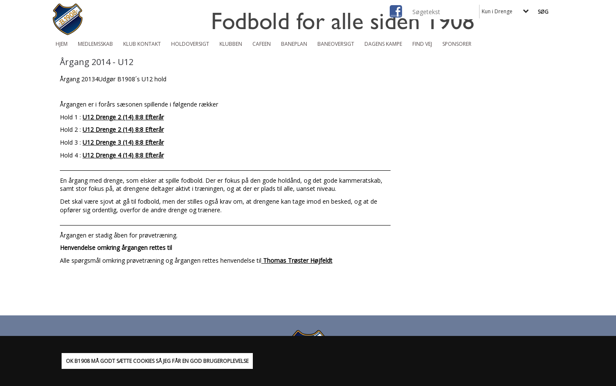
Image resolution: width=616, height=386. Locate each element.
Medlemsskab (95, 44)
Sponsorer (456, 44)
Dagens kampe (383, 44)
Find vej (422, 44)
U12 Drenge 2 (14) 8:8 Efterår (123, 117)
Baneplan (294, 44)
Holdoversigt (190, 44)
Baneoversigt (335, 44)
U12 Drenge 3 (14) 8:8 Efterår (123, 142)
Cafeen (261, 44)
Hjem (62, 44)
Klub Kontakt (142, 44)
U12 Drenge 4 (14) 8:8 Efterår (123, 155)
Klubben (230, 44)
